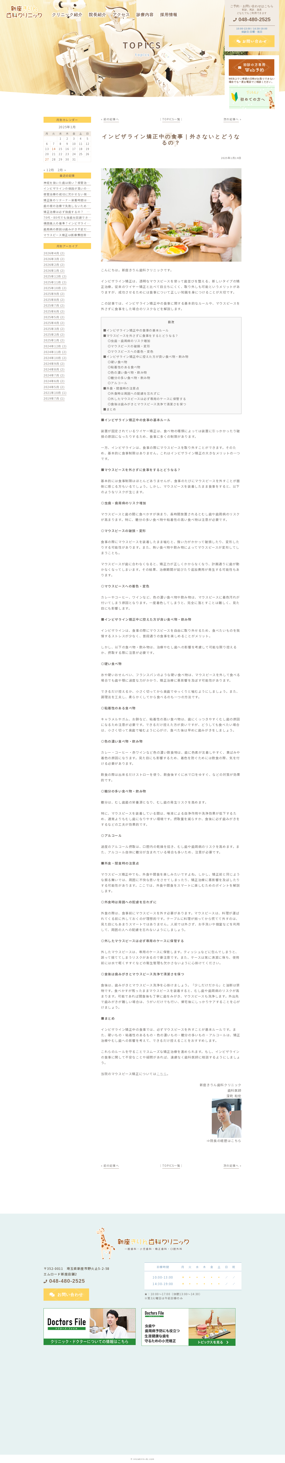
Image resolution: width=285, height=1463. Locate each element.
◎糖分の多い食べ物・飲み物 (129, 377)
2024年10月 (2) (55, 358)
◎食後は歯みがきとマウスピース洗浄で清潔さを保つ (147, 404)
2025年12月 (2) (55, 276)
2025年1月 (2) (54, 340)
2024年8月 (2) (54, 369)
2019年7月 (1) (54, 398)
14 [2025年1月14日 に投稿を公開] (54, 149)
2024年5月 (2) (54, 387)
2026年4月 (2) (54, 253)
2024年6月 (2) (54, 381)
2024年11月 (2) (55, 352)
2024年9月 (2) (54, 364)
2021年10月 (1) (55, 393)
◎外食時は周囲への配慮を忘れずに (134, 393)
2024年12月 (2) (55, 346)
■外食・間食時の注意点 (121, 388)
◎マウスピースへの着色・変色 (130, 351)
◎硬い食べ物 (117, 362)
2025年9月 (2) (54, 294)
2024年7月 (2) (54, 375)
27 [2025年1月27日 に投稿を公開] (47, 159)
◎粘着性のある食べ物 (124, 367)
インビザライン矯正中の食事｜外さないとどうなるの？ (171, 140)
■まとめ (109, 409)
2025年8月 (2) (54, 300)
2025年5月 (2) (54, 317)
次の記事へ (231, 119)
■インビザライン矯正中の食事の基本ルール (136, 330)
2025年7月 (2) (54, 305)
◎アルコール (117, 383)
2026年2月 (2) (54, 265)
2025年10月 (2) (55, 288)
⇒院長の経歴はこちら (224, 1140)
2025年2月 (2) (54, 334)
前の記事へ (111, 119)
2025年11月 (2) (55, 282)
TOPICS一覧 (171, 119)
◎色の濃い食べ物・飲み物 (127, 372)
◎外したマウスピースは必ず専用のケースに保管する (147, 398)
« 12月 (49, 169)
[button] (145, 12)
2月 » (62, 169)
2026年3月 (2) (54, 259)
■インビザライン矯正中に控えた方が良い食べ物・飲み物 (146, 356)
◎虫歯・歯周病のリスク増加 (129, 340)
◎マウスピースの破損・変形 (129, 346)
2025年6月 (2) (54, 311)
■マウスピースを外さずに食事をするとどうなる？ (141, 335)
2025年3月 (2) (54, 329)
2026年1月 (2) (54, 271)
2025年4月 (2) (54, 323)
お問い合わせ (70, 1294)
